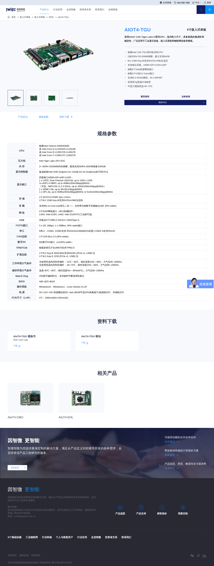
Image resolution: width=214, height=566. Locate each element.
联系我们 (99, 9)
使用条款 (12, 555)
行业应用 (57, 9)
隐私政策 (24, 555)
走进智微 (71, 9)
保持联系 (35, 555)
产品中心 (44, 9)
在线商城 (112, 9)
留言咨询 (145, 96)
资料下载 (66, 117)
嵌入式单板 (25, 17)
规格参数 (44, 116)
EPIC (51, 17)
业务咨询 (186, 96)
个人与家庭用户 (64, 537)
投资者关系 (85, 9)
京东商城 (165, 2)
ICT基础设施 (14, 537)
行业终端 (47, 537)
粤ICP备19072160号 (61, 562)
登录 (207, 2)
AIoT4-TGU (63, 17)
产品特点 (23, 116)
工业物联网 (32, 537)
